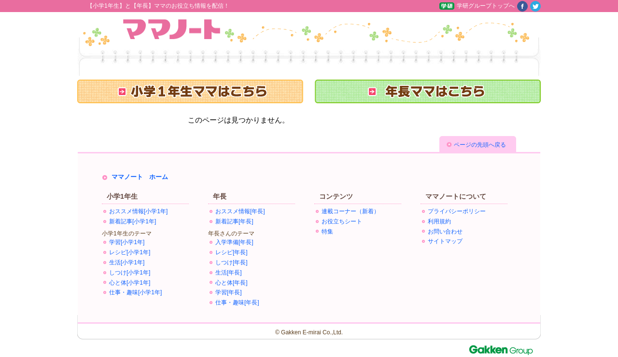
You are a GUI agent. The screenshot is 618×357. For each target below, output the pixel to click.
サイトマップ (445, 241)
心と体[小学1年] (129, 282)
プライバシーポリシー (457, 211)
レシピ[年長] (231, 252)
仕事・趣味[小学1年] (135, 292)
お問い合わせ (445, 231)
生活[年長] (228, 272)
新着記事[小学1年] (132, 221)
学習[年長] (228, 292)
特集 (327, 231)
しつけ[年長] (231, 262)
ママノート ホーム (140, 176)
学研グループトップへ (486, 5)
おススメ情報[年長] (240, 211)
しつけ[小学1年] (129, 272)
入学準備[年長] (234, 242)
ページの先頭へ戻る (480, 144)
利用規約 (439, 221)
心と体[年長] (231, 282)
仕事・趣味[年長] (237, 302)
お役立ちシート (342, 221)
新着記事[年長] (234, 221)
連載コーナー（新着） (350, 211)
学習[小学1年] (126, 242)
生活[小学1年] (126, 262)
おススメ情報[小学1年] (138, 211)
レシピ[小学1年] (129, 252)
